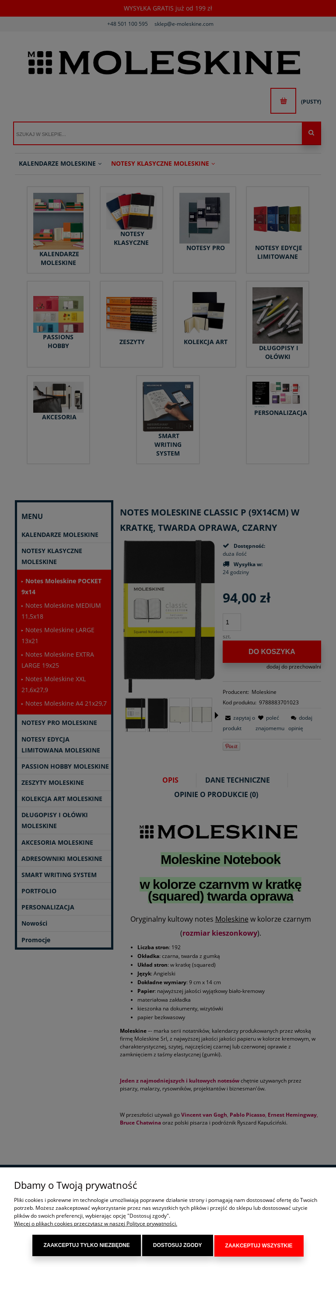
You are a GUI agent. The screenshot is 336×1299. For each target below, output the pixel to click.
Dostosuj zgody (177, 1246)
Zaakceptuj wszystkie (259, 1246)
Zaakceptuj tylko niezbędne (86, 1246)
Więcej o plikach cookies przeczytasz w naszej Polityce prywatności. (95, 1224)
